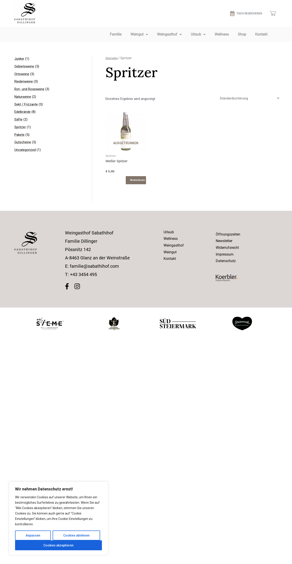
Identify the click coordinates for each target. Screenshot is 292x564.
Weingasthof (169, 34)
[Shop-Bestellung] (248, 98)
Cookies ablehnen (76, 535)
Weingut (139, 34)
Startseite (113, 58)
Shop (242, 34)
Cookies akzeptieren (58, 545)
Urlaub (198, 34)
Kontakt (261, 34)
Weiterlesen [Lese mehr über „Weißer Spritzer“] (137, 181)
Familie (115, 34)
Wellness (222, 34)
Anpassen (33, 535)
